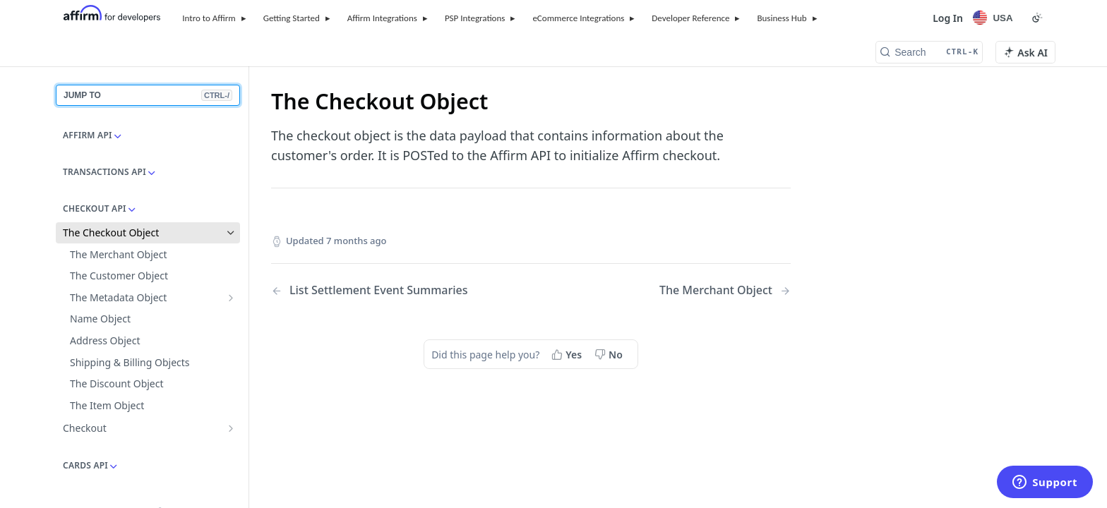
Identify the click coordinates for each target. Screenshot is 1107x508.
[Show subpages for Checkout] (231, 428)
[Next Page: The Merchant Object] (725, 290)
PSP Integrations (475, 18)
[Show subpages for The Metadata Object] (231, 297)
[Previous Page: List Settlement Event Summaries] (382, 290)
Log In (948, 18)
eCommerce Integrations (578, 18)
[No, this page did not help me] (610, 354)
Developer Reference (690, 18)
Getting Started (291, 18)
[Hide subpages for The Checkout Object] (231, 232)
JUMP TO (148, 95)
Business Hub (781, 18)
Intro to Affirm (208, 18)
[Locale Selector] (995, 18)
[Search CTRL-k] (929, 52)
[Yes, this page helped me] (568, 354)
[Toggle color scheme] (1037, 17)
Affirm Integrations (382, 18)
